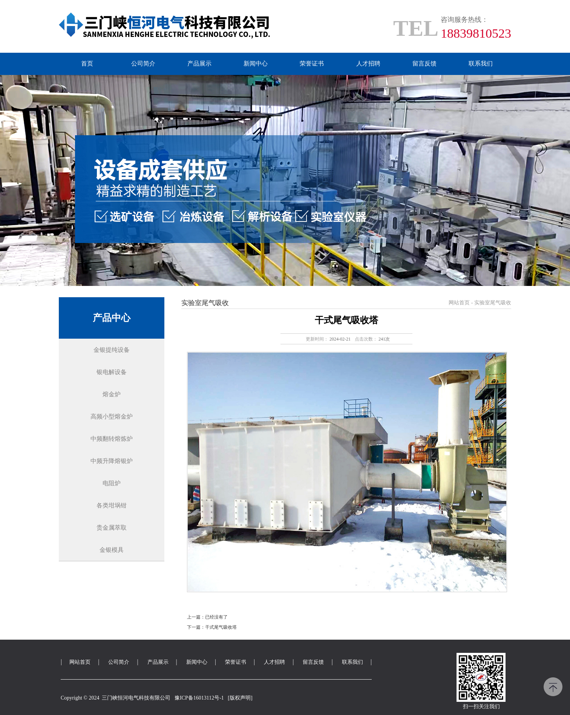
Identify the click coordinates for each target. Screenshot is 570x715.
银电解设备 (112, 372)
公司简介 (143, 63)
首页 (87, 63)
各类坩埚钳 (112, 505)
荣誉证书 (312, 63)
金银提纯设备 (111, 350)
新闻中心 (256, 63)
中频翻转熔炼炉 (111, 438)
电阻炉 (112, 483)
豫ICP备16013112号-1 (199, 698)
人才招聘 (368, 63)
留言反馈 (424, 63)
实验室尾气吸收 (492, 303)
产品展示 (199, 63)
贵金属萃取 (112, 527)
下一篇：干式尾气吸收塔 (212, 627)
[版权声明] (240, 698)
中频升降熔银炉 (111, 461)
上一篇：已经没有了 (207, 617)
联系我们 (481, 63)
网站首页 (459, 303)
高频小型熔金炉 (111, 416)
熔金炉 (112, 394)
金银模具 (112, 550)
